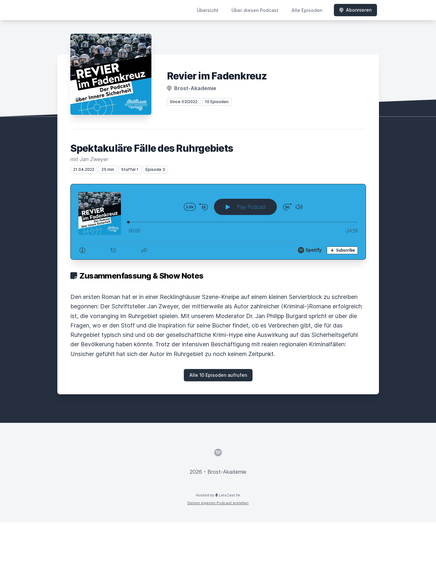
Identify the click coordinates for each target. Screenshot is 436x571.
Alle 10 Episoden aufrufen (218, 375)
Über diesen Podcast (254, 10)
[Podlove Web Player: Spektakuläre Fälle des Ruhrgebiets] (218, 221)
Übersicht (207, 10)
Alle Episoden (306, 10)
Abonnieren (355, 10)
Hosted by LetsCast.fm (218, 495)
